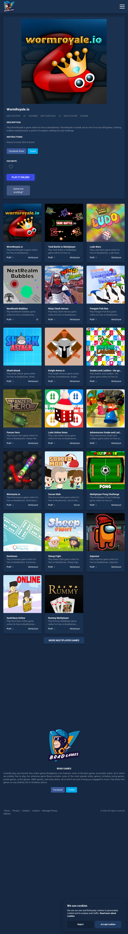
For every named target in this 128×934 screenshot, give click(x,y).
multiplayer (70, 116)
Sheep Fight (54, 556)
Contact (36, 810)
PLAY (9, 257)
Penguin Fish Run (99, 308)
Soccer (77, 505)
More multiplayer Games (64, 640)
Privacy (16, 810)
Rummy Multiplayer (58, 618)
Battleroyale (48, 116)
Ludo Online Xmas (58, 432)
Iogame (84, 116)
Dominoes (12, 556)
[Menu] (122, 7)
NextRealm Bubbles (17, 308)
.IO (24, 116)
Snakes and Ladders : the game (106, 370)
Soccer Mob (54, 494)
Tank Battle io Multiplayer (62, 246)
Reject (81, 924)
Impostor (94, 556)
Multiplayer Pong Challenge (104, 494)
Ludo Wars (95, 246)
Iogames (33, 116)
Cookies (26, 810)
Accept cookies (108, 924)
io (60, 116)
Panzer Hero (13, 432)
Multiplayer (13, 116)
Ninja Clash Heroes (58, 308)
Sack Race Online (16, 618)
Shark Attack (13, 370)
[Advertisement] (64, 682)
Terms (7, 810)
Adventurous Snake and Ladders (107, 432)
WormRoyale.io (15, 246)
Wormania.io (13, 494)
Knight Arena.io (56, 370)
